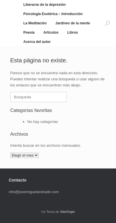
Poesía (29, 32)
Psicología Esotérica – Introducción (52, 14)
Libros (72, 32)
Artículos (51, 32)
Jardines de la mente (72, 23)
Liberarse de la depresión (44, 5)
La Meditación (35, 23)
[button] (107, 23)
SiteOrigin (67, 211)
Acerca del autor (37, 42)
